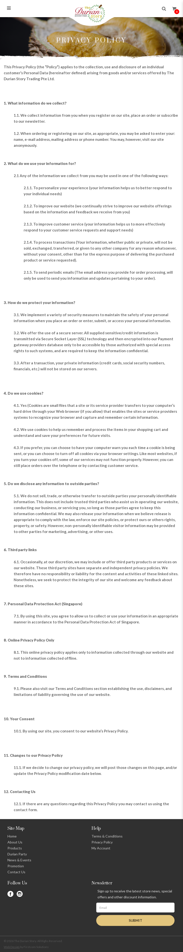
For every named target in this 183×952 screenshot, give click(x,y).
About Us (14, 842)
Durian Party (17, 854)
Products (14, 848)
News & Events (19, 860)
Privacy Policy (102, 842)
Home (12, 836)
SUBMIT (135, 920)
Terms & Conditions (107, 836)
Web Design (12, 947)
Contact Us (16, 872)
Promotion (15, 866)
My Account (101, 848)
